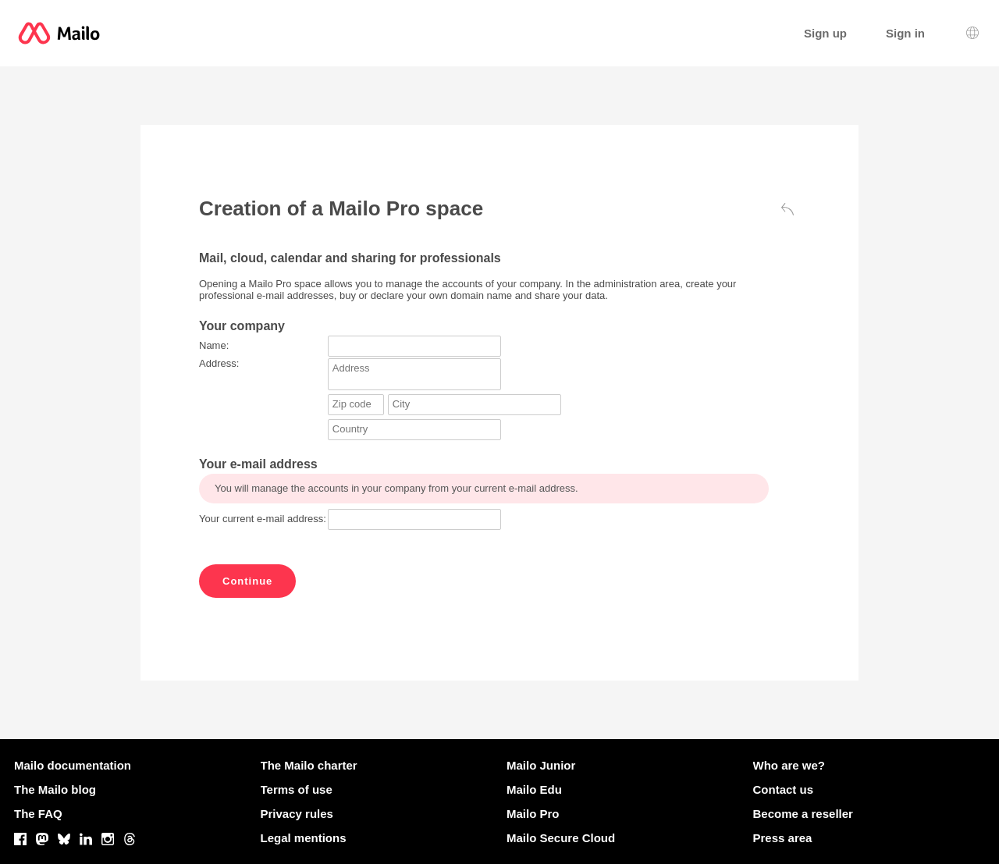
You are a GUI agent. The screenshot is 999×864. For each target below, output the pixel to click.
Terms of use (296, 789)
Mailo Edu (534, 789)
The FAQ (38, 813)
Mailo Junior (541, 765)
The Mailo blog (55, 789)
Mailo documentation (72, 765)
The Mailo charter (309, 765)
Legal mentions (304, 837)
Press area (782, 837)
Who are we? (789, 765)
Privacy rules (297, 813)
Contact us (783, 789)
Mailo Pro (533, 813)
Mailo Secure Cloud (561, 837)
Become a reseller (803, 813)
